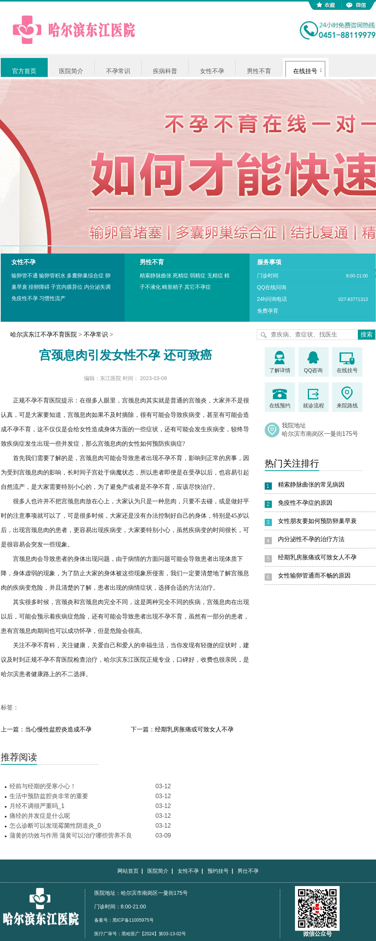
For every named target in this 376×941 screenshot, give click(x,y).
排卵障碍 (39, 287)
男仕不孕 (248, 871)
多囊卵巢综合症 (85, 275)
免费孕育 (267, 311)
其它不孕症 (197, 287)
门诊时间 (267, 275)
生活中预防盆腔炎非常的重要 (48, 796)
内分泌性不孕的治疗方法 (311, 539)
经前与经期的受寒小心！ (42, 786)
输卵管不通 (24, 275)
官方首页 (24, 71)
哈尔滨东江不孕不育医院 (43, 334)
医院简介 (71, 71)
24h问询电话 (272, 299)
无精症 (215, 275)
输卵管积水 (52, 275)
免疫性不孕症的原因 (305, 502)
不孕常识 (118, 71)
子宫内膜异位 (67, 287)
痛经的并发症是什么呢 (39, 816)
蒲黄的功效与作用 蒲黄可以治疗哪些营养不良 (70, 835)
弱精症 (198, 275)
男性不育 (259, 71)
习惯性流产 (52, 298)
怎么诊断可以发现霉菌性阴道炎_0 (55, 825)
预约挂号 (218, 871)
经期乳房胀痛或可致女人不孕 (194, 729)
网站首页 (128, 871)
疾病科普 (165, 71)
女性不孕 (212, 71)
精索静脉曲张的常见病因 (311, 484)
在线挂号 (305, 71)
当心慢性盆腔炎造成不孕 (58, 729)
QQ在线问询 (272, 287)
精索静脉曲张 (156, 275)
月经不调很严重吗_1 (37, 806)
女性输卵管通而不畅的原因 (314, 575)
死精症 (181, 275)
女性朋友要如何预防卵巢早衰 (317, 521)
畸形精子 (172, 287)
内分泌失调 (97, 287)
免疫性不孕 (24, 298)
